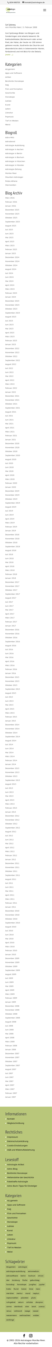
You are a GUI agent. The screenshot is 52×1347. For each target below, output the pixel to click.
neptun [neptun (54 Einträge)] (36, 1293)
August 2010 (10, 927)
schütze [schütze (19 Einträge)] (29, 1302)
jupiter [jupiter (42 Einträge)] (42, 1284)
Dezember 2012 (12, 816)
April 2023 (9, 332)
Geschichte (10, 93)
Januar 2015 (10, 721)
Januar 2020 (10, 487)
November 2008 (12, 1010)
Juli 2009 (9, 978)
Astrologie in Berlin (13, 153)
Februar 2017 (11, 622)
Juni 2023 (9, 324)
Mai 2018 (9, 562)
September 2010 (12, 923)
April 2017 (9, 614)
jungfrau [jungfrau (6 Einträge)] (32, 1284)
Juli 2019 (9, 511)
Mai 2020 (9, 471)
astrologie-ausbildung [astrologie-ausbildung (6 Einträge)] (15, 1271)
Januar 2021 (10, 439)
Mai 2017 (9, 610)
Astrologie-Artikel (15, 1164)
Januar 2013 (10, 812)
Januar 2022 (10, 392)
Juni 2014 (9, 748)
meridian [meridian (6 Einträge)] (10, 1293)
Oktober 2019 (11, 499)
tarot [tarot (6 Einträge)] (34, 1306)
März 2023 (10, 336)
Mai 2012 (9, 843)
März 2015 (10, 713)
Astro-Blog (12, 1169)
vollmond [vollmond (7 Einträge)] (18, 1311)
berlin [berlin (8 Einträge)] (23, 1276)
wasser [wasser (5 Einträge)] (36, 1311)
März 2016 (10, 665)
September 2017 (12, 594)
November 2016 (12, 633)
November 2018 (12, 538)
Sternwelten (10, 185)
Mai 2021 (9, 423)
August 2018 (10, 550)
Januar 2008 (10, 1049)
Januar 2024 (10, 297)
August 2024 (10, 269)
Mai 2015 (9, 705)
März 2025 (10, 245)
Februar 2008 (11, 1045)
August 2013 (10, 784)
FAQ (7, 85)
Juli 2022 (9, 368)
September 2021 (12, 408)
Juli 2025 (9, 229)
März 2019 (10, 523)
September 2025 (12, 222)
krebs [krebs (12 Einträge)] (8, 1289)
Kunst (7, 105)
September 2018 (12, 546)
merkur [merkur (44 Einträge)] (20, 1293)
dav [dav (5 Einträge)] (7, 1280)
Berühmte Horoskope (14, 81)
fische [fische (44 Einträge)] (24, 1280)
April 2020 (9, 475)
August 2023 (10, 317)
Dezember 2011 (12, 863)
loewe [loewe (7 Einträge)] (23, 1289)
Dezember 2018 (12, 534)
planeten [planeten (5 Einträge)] (24, 1298)
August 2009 (10, 974)
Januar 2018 (10, 578)
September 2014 (12, 736)
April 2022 (9, 380)
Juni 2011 (9, 887)
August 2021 (10, 412)
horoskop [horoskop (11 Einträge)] (10, 1284)
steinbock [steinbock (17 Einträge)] (18, 1306)
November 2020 (12, 447)
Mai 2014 (9, 752)
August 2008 (10, 1022)
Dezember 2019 (12, 491)
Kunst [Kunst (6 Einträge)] (16, 1289)
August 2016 (10, 645)
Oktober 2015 (11, 685)
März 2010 (10, 946)
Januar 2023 (10, 344)
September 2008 (12, 1018)
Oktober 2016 (11, 637)
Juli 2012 (9, 835)
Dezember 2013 (12, 768)
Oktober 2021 (11, 404)
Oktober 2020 (11, 451)
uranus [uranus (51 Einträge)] (42, 1306)
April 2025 (9, 241)
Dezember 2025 (12, 210)
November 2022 (12, 352)
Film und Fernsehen (14, 89)
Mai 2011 (9, 891)
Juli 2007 (9, 1073)
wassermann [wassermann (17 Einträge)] (11, 1315)
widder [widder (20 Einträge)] (36, 1315)
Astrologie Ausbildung (14, 145)
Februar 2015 (11, 717)
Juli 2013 (9, 788)
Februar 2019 (11, 527)
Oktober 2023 (11, 309)
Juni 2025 (9, 233)
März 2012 (10, 851)
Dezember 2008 (12, 1006)
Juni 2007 (9, 1077)
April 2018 (9, 566)
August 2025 (10, 226)
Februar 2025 (11, 249)
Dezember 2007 (12, 1053)
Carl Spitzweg (10, 24)
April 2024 (9, 285)
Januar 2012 (10, 859)
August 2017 (10, 598)
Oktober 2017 (11, 590)
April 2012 (9, 847)
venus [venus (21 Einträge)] (8, 1311)
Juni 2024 (9, 277)
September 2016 (12, 641)
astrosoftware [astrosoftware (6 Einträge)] (12, 1276)
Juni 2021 (9, 420)
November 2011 (12, 867)
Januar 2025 (10, 253)
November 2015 (12, 681)
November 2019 (12, 495)
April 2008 (9, 1037)
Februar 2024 (11, 293)
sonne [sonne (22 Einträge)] (9, 1306)
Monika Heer (15, 27)
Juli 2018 (9, 554)
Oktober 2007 (11, 1061)
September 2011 (12, 875)
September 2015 (12, 689)
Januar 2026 (10, 206)
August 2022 (10, 364)
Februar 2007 (11, 1093)
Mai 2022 (9, 376)
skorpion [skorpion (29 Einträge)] (39, 1302)
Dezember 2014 (12, 725)
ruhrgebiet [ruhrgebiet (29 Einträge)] (10, 1302)
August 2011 (10, 879)
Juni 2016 (9, 653)
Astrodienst (10, 141)
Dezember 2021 (12, 396)
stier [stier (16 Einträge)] (27, 1306)
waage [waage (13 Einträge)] (27, 1311)
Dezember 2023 (12, 301)
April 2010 (9, 942)
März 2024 (10, 289)
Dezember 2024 (12, 257)
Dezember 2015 (12, 677)
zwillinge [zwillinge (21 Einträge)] (10, 1320)
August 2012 (10, 831)
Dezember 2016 (12, 629)
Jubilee (8, 101)
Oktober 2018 (11, 542)
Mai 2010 (9, 939)
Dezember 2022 (12, 348)
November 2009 (12, 962)
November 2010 (12, 915)
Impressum (12, 1137)
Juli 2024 (9, 273)
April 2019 (9, 519)
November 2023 (12, 305)
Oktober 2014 (11, 733)
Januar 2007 (10, 1097)
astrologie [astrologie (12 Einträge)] (22, 1267)
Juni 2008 (9, 1030)
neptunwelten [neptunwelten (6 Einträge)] (12, 1298)
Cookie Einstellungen (17, 1145)
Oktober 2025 (11, 218)
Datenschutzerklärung (17, 1141)
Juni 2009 (9, 982)
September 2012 (12, 828)
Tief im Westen (11, 121)
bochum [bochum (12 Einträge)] (31, 1276)
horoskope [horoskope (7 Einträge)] (21, 1284)
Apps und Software (13, 73)
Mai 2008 (9, 1034)
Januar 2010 (10, 954)
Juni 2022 (9, 372)
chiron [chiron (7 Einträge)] (40, 1276)
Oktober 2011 (11, 871)
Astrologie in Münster (14, 165)
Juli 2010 (9, 930)
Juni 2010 (9, 935)
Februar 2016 (11, 669)
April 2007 (9, 1085)
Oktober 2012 (11, 824)
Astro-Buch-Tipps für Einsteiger (22, 1186)
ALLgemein (10, 69)
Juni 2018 (9, 558)
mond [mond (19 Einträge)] (27, 1293)
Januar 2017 (10, 626)
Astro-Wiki (9, 137)
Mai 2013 (9, 796)
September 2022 (12, 360)
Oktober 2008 (11, 1014)
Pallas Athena (11, 181)
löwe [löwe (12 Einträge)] (31, 1289)
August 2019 (10, 507)
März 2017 (10, 618)
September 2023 (12, 313)
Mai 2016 (9, 657)
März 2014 (10, 756)
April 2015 (9, 709)
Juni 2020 (9, 467)
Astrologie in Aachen (14, 149)
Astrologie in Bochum (14, 157)
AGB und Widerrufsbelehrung (21, 1150)
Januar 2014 (10, 764)
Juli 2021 (9, 416)
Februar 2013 (11, 808)
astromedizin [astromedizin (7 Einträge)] (33, 1271)
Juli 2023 (9, 321)
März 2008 (10, 1041)
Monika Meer (11, 173)
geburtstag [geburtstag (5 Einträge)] (34, 1280)
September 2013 (12, 780)
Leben (8, 109)
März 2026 (10, 198)
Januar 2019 (10, 530)
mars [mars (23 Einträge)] (38, 1289)
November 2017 (12, 586)
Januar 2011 (10, 907)
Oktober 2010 (11, 919)
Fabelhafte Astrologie (17, 1181)
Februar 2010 (11, 950)
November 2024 (12, 261)
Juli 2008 (9, 1026)
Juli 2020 (9, 463)
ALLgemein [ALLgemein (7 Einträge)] (11, 1267)
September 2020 (12, 455)
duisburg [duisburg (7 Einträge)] (16, 1280)
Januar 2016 (10, 673)
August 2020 (10, 459)
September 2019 (12, 503)
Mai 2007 (9, 1081)
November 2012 (12, 820)
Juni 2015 (9, 701)
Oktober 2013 (11, 776)
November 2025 (12, 214)
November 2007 (12, 1057)
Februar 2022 (11, 388)
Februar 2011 (11, 903)
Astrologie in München (15, 161)
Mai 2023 (9, 328)
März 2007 (10, 1089)
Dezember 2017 (12, 582)
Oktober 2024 (11, 265)
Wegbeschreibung (15, 1123)
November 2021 (12, 400)
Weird (7, 124)
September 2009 (12, 970)
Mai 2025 (9, 237)
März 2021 (10, 432)
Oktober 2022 (11, 356)
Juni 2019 (9, 515)
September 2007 (12, 1065)
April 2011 (9, 895)
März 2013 (10, 804)
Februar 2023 (11, 340)
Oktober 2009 (11, 966)
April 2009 (9, 990)
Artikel (8, 77)
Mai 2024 (9, 281)
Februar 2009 (11, 998)
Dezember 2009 (12, 958)
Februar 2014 (11, 760)
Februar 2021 (11, 435)
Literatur (9, 113)
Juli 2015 (9, 697)
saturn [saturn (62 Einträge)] (21, 1302)
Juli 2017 (9, 602)
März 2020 (10, 479)
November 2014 (12, 729)
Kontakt (11, 1119)
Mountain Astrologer (14, 177)
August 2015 (10, 693)
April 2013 (9, 800)
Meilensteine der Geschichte (20, 1177)
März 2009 (10, 994)
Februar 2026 (11, 202)
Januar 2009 (10, 1002)
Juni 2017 (9, 606)
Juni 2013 (9, 792)
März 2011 (10, 899)
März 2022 (10, 384)
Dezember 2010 (12, 911)
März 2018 (10, 570)
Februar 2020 (11, 483)
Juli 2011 (9, 883)
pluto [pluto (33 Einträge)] (33, 1298)
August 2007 (10, 1069)
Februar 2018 (11, 574)
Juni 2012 (9, 839)
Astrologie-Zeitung (13, 169)
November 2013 (12, 772)
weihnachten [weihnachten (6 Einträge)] (25, 1315)
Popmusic (9, 117)
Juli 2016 (9, 649)
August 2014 (10, 740)
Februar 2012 (11, 855)
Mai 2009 (9, 986)
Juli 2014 (9, 744)
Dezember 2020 (12, 443)
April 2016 (9, 661)
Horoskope (10, 97)
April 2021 (9, 428)
